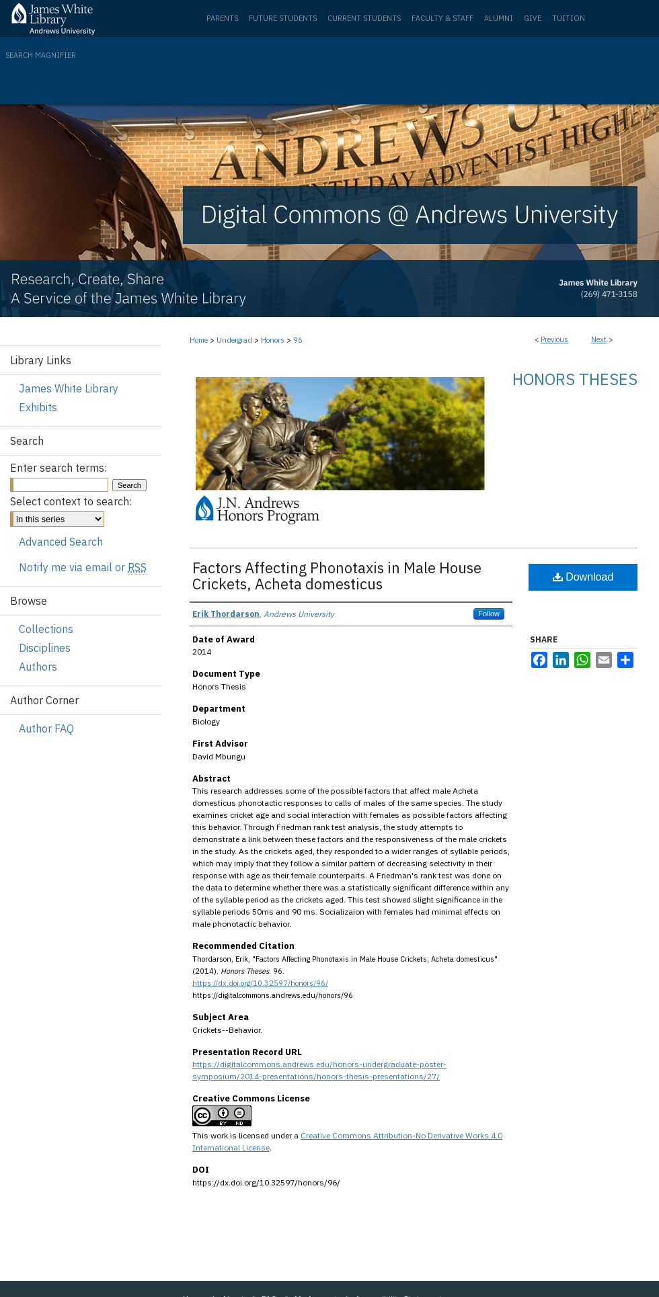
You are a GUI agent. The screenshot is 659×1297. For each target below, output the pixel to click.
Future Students (283, 18)
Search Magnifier (40, 55)
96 (298, 340)
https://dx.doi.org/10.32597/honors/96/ (260, 983)
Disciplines (45, 648)
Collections (46, 629)
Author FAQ (46, 728)
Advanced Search (61, 541)
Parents (222, 18)
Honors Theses (574, 379)
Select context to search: (71, 501)
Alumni (498, 18)
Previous (554, 339)
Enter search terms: (58, 467)
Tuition (568, 18)
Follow (489, 614)
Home (199, 340)
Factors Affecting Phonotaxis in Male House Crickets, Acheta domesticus (336, 575)
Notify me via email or (83, 567)
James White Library (68, 388)
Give (532, 18)
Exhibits (38, 407)
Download (583, 577)
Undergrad (234, 340)
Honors (272, 340)
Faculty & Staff (442, 18)
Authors (38, 666)
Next (599, 339)
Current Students (364, 18)
